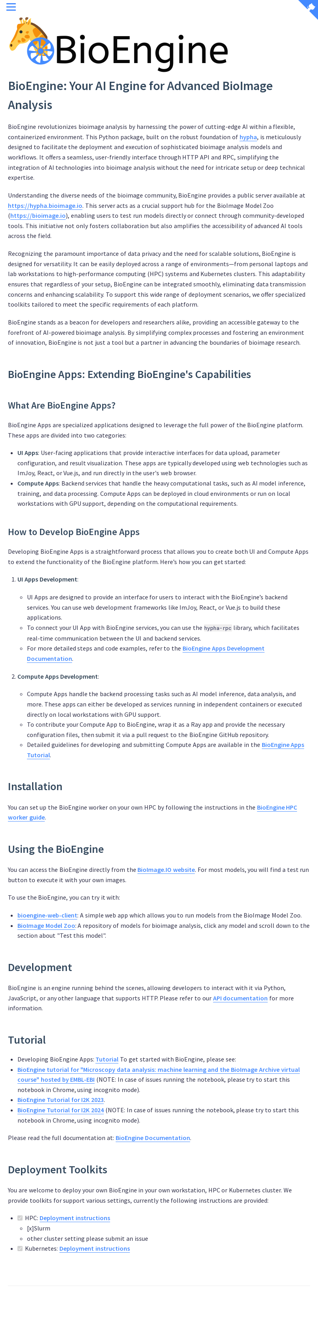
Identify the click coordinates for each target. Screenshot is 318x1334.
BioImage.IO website (166, 869)
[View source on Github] (308, 11)
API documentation (240, 998)
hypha (248, 137)
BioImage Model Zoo (46, 925)
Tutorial (106, 1059)
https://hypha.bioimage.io (45, 205)
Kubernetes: (73, 1248)
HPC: (163, 1229)
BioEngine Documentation (153, 1138)
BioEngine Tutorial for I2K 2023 (60, 1100)
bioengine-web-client (47, 915)
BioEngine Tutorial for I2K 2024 (60, 1110)
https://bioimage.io (38, 215)
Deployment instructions (75, 1218)
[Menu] (11, 8)
